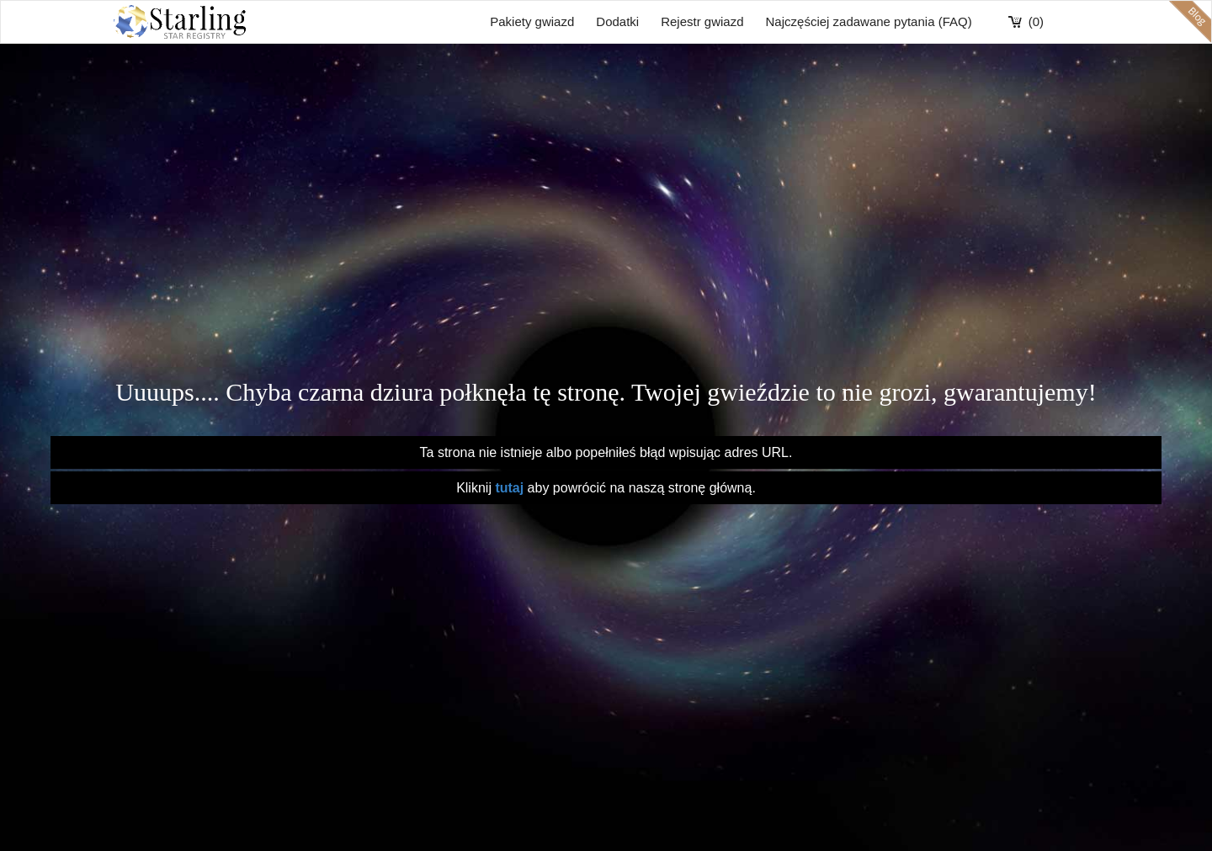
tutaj (511, 488)
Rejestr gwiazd (702, 21)
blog (1190, 22)
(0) (1036, 21)
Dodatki (617, 21)
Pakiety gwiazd (532, 21)
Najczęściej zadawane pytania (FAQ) (869, 21)
